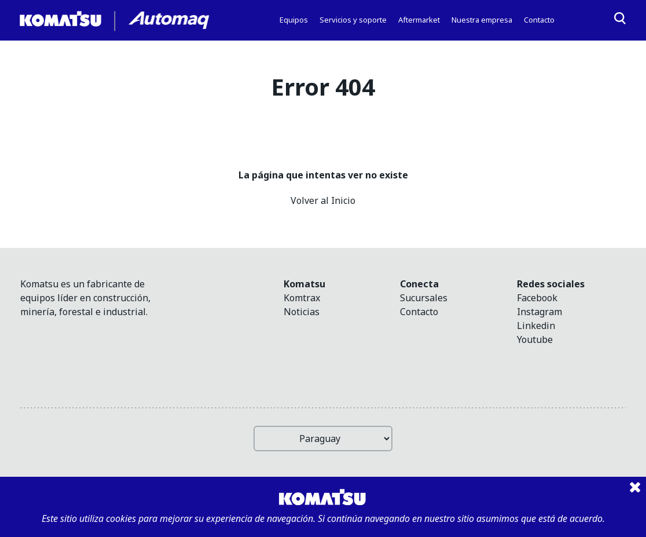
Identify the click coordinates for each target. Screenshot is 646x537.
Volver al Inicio (323, 200)
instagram (539, 311)
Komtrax (302, 297)
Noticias (302, 311)
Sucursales (423, 297)
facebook (537, 297)
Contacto (419, 311)
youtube (535, 339)
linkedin (536, 325)
